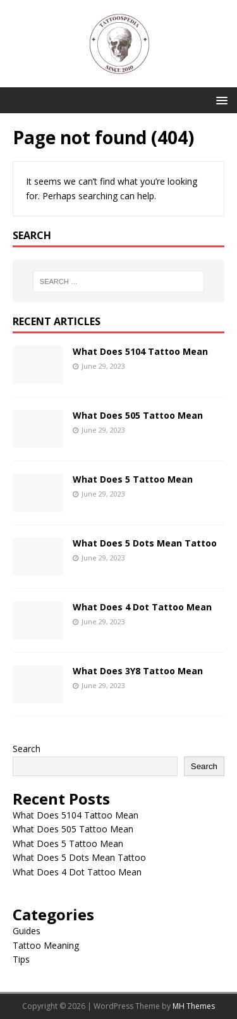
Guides (26, 931)
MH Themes (194, 1006)
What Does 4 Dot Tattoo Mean (142, 607)
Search (26, 749)
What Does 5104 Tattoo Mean (140, 351)
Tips (21, 959)
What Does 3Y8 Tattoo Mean (138, 671)
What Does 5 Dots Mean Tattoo (145, 543)
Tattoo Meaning (46, 945)
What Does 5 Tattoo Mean (133, 479)
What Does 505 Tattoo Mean (138, 415)
